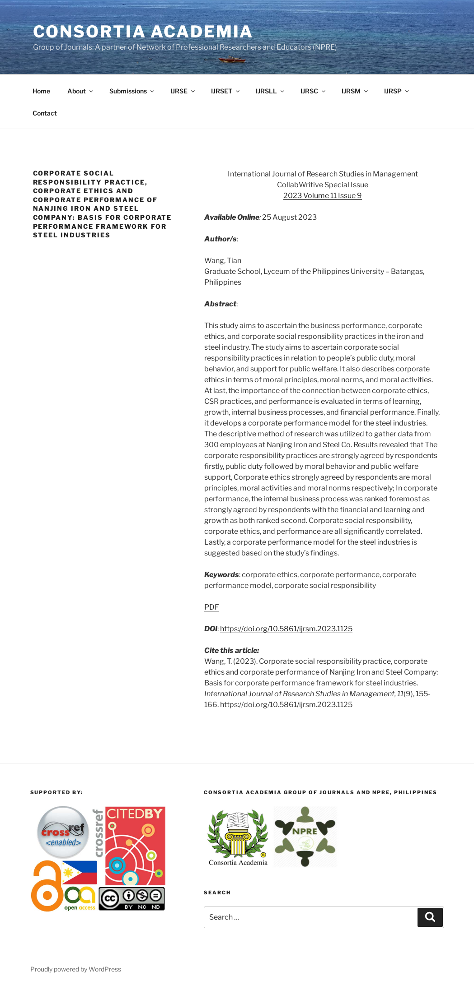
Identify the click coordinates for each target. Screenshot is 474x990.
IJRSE (183, 91)
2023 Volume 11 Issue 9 (322, 195)
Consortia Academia (143, 32)
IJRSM (355, 91)
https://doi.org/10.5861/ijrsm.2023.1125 (286, 629)
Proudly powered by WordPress (75, 969)
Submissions (132, 91)
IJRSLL (271, 91)
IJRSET (226, 91)
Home (41, 91)
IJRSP (397, 91)
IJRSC (313, 91)
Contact (45, 113)
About (80, 91)
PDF (211, 607)
